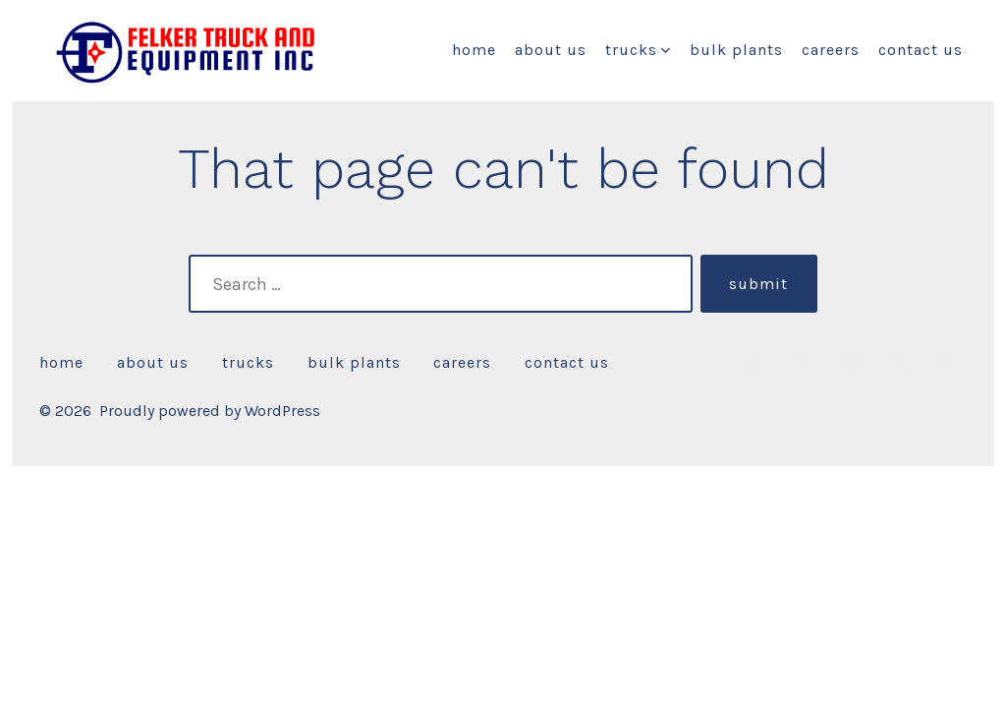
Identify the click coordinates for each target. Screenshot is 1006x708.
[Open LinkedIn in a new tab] (898, 362)
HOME (474, 49)
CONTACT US (920, 49)
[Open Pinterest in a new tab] (944, 362)
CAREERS (831, 49)
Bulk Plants (736, 49)
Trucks (637, 49)
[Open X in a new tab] (804, 362)
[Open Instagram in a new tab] (852, 362)
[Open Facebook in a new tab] (757, 362)
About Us (551, 49)
